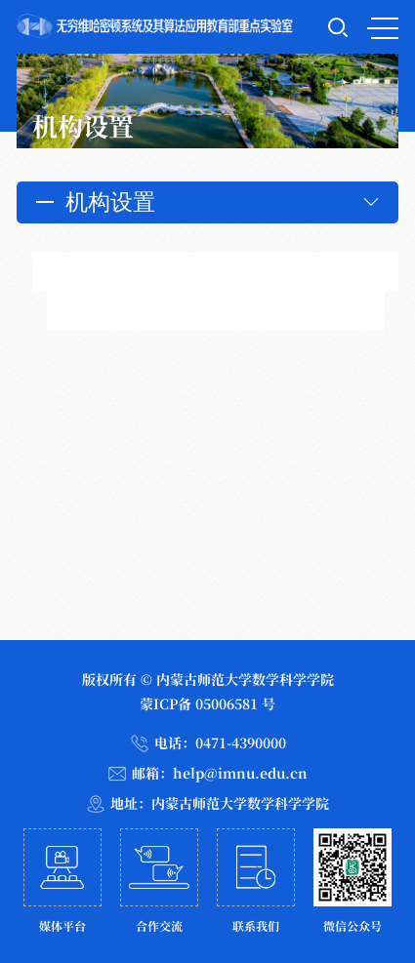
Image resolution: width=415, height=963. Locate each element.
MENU (382, 28)
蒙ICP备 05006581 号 (207, 703)
